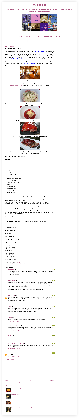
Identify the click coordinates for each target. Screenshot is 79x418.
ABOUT (28, 36)
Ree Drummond (27, 263)
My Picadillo (39, 5)
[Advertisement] (29, 370)
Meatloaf (22, 263)
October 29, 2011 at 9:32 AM (14, 339)
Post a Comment (10, 359)
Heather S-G (11, 269)
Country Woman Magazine (14, 263)
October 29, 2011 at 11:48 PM (14, 356)
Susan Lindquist (11, 280)
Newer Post (8, 380)
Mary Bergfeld (11, 295)
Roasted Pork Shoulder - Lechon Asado (20, 401)
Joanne (9, 335)
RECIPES (38, 36)
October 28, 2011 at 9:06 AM (14, 276)
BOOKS (58, 36)
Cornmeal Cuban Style (16, 388)
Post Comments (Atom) (16, 382)
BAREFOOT (48, 36)
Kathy (9, 306)
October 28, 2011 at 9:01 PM (14, 313)
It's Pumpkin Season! (16, 394)
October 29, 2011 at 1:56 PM (14, 348)
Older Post (52, 380)
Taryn (9, 353)
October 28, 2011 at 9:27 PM (14, 330)
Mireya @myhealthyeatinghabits (16, 343)
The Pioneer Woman (35, 263)
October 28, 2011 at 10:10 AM (14, 291)
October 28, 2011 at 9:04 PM (14, 321)
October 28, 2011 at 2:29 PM (14, 302)
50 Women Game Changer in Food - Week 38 (21, 407)
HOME (20, 36)
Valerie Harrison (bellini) (13, 325)
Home (30, 380)
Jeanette (10, 317)
